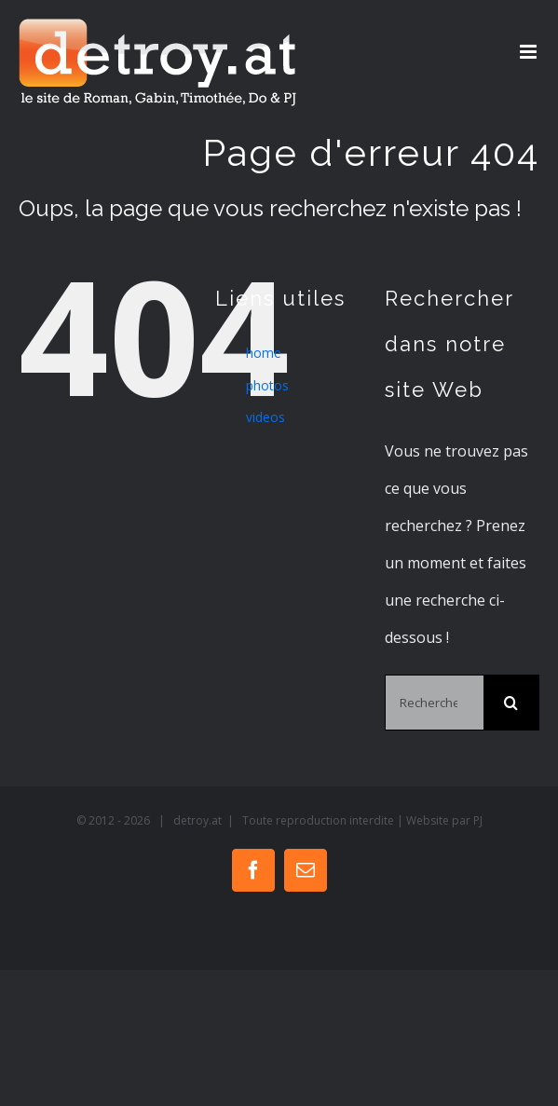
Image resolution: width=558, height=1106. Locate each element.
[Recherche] (511, 703)
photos (267, 385)
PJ (478, 820)
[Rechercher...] (434, 703)
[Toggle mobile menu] (529, 51)
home (263, 353)
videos (265, 417)
